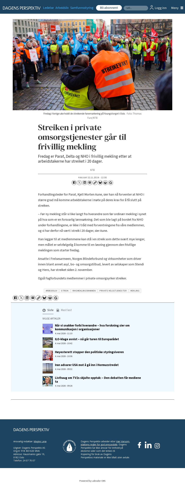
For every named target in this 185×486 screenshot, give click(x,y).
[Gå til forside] (20, 8)
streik (65, 290)
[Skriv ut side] (105, 182)
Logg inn (161, 8)
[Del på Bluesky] (100, 182)
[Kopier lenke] (94, 182)
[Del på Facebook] (74, 182)
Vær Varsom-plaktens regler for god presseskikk (105, 443)
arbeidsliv (51, 290)
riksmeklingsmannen (84, 290)
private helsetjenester (113, 290)
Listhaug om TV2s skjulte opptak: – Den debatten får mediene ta (98, 380)
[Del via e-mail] (89, 182)
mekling (135, 290)
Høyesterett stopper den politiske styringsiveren (89, 352)
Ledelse (48, 8)
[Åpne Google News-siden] (110, 182)
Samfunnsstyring (81, 8)
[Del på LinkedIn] (84, 182)
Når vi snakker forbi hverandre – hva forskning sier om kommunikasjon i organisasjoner (92, 327)
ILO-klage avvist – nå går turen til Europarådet (87, 339)
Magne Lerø (40, 441)
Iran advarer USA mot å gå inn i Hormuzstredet (87, 365)
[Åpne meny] (176, 8)
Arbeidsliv (62, 8)
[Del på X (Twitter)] (79, 182)
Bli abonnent (109, 8)
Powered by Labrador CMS (92, 481)
